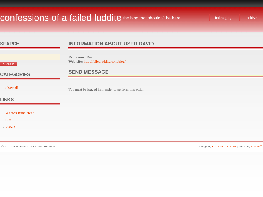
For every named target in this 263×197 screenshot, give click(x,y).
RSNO (10, 127)
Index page (224, 17)
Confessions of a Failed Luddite (60, 17)
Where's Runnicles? (19, 113)
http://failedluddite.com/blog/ (105, 61)
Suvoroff (256, 146)
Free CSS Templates (224, 146)
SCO (8, 120)
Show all (11, 88)
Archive (251, 17)
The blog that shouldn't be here (151, 18)
